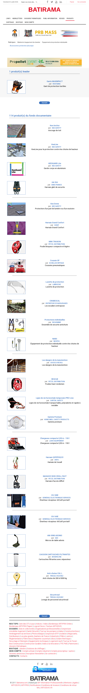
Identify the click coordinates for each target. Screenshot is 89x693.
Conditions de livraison (50, 685)
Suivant (44, 103)
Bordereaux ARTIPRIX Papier (20, 626)
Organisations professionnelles (48, 629)
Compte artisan (28, 651)
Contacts (23, 656)
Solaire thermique (63, 639)
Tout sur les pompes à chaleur (52, 631)
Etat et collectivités (26, 629)
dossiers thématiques (17, 646)
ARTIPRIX (25, 685)
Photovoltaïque (38, 634)
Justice (69, 636)
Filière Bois (27, 639)
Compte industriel (43, 651)
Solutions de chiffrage (35, 648)
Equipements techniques (39, 641)
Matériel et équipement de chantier (28, 42)
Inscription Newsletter (35, 653)
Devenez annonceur (17, 653)
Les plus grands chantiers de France (35, 636)
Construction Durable (32, 644)
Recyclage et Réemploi (18, 641)
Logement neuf (56, 641)
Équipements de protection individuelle (54, 42)
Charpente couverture (41, 639)
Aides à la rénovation (50, 644)
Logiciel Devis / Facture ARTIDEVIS (47, 626)
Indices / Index (42, 624)
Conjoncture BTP (52, 634)
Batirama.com (22, 683)
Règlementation (15, 639)
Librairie (22, 648)
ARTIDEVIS (15, 685)
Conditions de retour (69, 685)
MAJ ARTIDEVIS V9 (44, 688)
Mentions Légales (71, 683)
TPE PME (64, 644)
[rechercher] (36, 1)
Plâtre (62, 636)
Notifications (35, 685)
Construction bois (72, 631)
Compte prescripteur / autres (62, 651)
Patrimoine (73, 644)
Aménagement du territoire (20, 634)
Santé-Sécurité (33, 631)
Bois (53, 639)
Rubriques (11, 42)
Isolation (63, 634)
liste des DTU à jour (27, 624)
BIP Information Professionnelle (50, 683)
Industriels (55, 636)
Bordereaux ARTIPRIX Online (60, 624)
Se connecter (50, 653)
